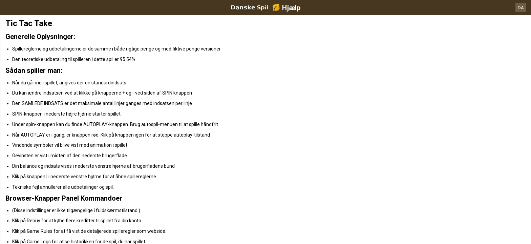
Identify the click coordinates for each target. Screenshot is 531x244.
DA (521, 7)
